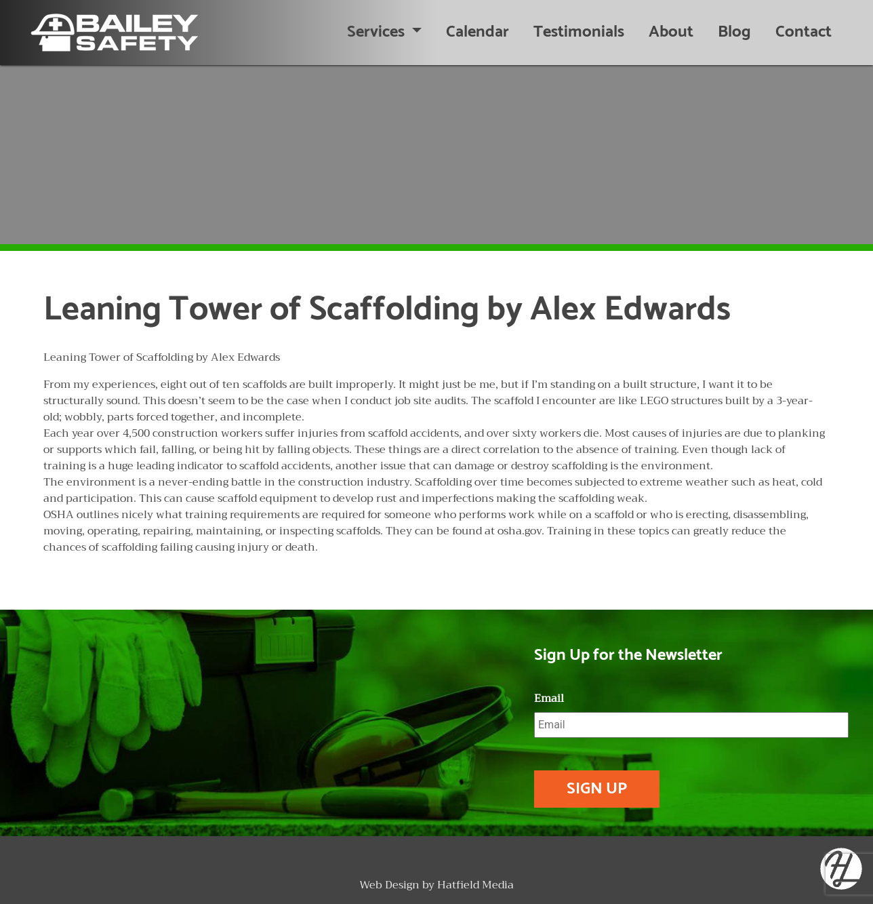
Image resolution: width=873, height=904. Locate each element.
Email (549, 699)
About (671, 32)
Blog (734, 32)
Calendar (477, 32)
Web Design (389, 885)
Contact (803, 32)
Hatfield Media (475, 885)
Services (377, 32)
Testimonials (578, 32)
